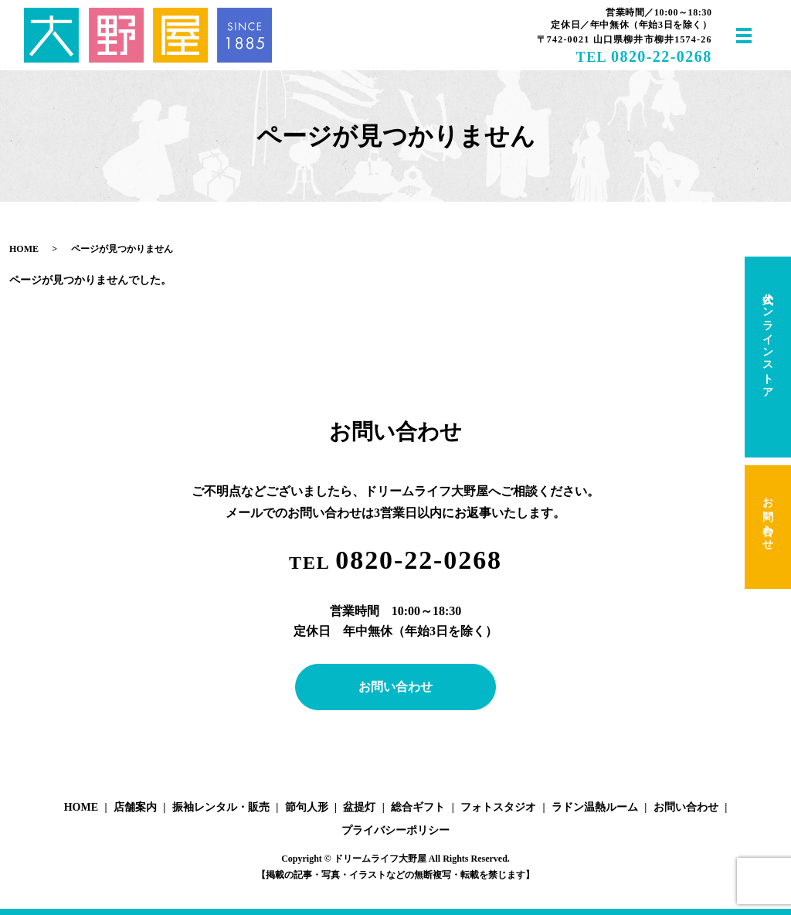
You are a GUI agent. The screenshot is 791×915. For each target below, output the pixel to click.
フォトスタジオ (498, 807)
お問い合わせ (395, 686)
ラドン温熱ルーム (595, 807)
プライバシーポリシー (395, 830)
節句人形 (306, 807)
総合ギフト (418, 807)
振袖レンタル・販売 (221, 807)
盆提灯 (359, 807)
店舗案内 (135, 807)
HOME (24, 248)
